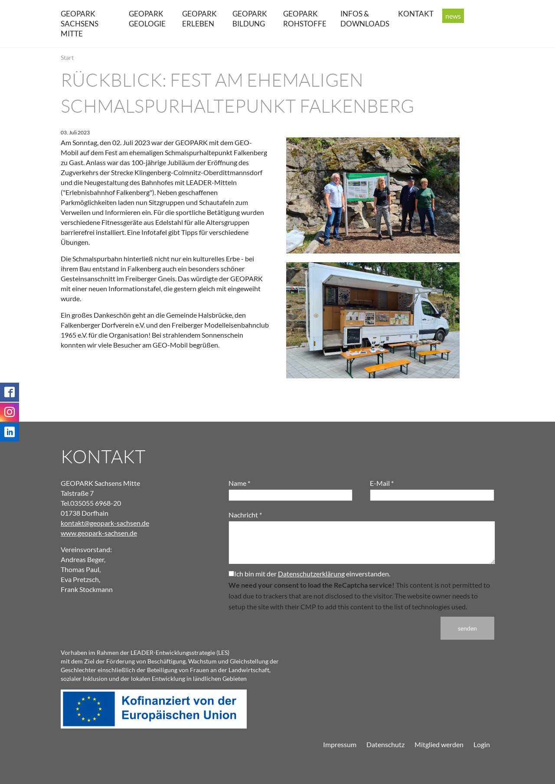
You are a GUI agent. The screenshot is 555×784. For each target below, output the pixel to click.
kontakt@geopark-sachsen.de (105, 523)
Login (481, 744)
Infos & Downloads (364, 18)
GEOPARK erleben (199, 18)
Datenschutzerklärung (311, 573)
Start (67, 57)
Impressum (339, 744)
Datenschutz (385, 744)
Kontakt (416, 13)
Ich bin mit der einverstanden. (309, 573)
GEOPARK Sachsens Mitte (79, 23)
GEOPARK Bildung (249, 18)
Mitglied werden (439, 744)
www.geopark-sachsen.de (99, 533)
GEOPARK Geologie (147, 18)
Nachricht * (245, 515)
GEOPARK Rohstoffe (304, 18)
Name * (239, 483)
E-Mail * (382, 483)
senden (467, 628)
